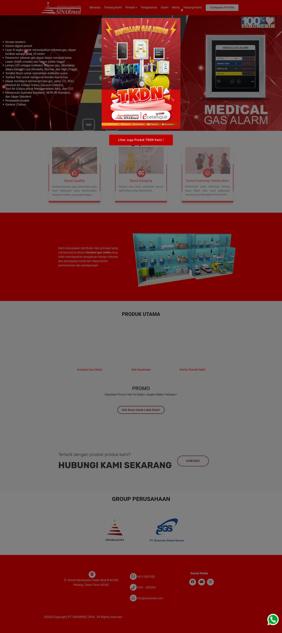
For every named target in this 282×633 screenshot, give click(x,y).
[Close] (182, 10)
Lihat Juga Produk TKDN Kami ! (141, 140)
